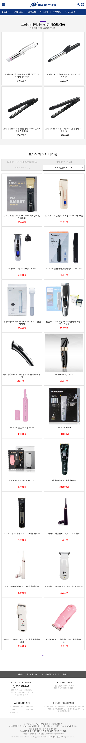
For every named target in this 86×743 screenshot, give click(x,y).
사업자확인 (36, 726)
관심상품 (29, 706)
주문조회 (29, 709)
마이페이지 (14, 712)
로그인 (12, 706)
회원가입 (19, 706)
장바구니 (13, 709)
